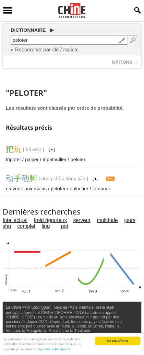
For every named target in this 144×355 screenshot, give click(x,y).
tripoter (13, 159)
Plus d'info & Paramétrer (54, 350)
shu (7, 226)
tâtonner (101, 188)
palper (32, 159)
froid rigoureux (50, 220)
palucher (79, 188)
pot (64, 226)
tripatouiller (54, 159)
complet (26, 226)
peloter (77, 159)
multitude (107, 220)
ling (46, 226)
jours (130, 220)
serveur (81, 220)
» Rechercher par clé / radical (44, 49)
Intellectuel (15, 220)
